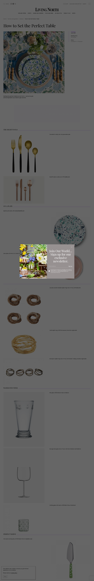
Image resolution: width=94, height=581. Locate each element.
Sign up (70, 266)
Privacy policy (53, 270)
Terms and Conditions (62, 270)
